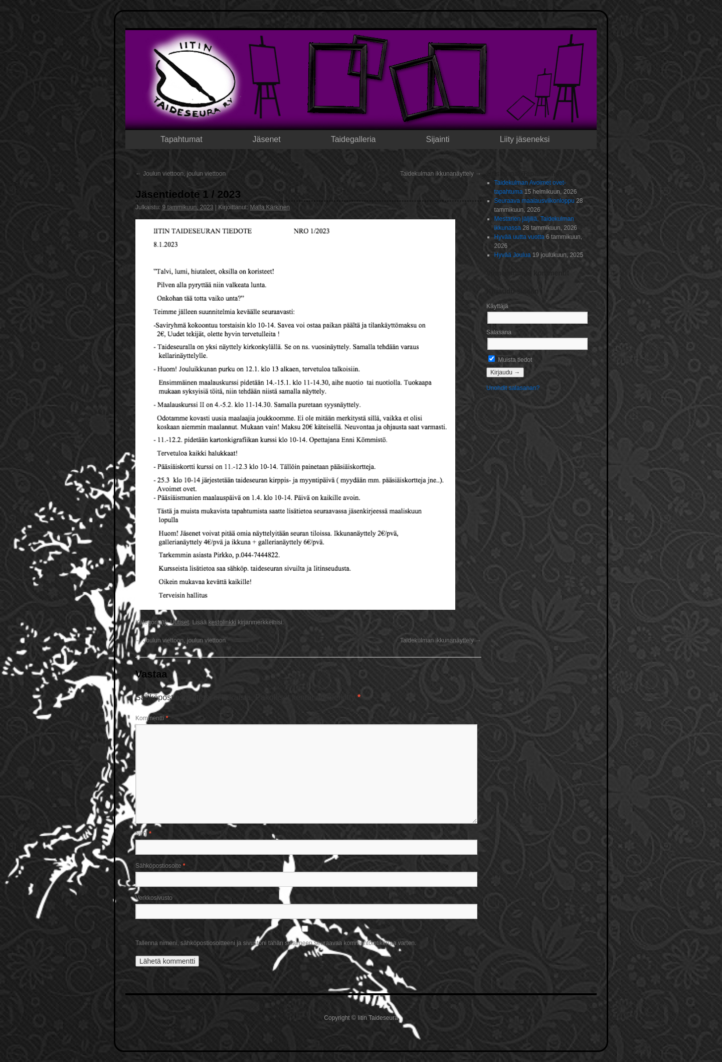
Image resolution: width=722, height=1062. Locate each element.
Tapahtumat (181, 139)
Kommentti (151, 718)
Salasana (498, 332)
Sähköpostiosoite (160, 865)
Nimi (143, 833)
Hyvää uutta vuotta (519, 236)
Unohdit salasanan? (512, 387)
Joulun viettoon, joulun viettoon (180, 173)
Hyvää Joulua (512, 254)
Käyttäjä (497, 306)
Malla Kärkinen (270, 207)
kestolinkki (222, 622)
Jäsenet (267, 139)
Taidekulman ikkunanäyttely (440, 173)
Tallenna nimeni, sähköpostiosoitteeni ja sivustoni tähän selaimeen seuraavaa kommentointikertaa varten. (275, 943)
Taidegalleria (353, 139)
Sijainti (438, 139)
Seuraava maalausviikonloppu (534, 200)
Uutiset (179, 622)
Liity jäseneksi (525, 139)
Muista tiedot (510, 359)
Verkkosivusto (153, 897)
